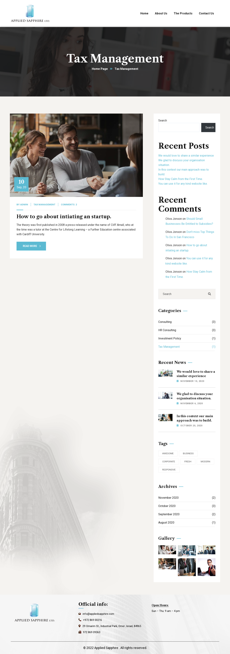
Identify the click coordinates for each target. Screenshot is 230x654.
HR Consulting (186, 330)
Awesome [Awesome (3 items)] (168, 453)
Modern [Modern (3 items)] (205, 461)
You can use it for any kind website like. (183, 183)
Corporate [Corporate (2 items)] (168, 461)
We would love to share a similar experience (186, 155)
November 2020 (186, 497)
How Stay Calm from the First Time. (180, 179)
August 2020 (186, 522)
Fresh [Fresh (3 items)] (187, 461)
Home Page (100, 69)
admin (24, 204)
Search (162, 120)
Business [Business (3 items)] (188, 453)
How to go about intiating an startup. (64, 217)
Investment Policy (186, 338)
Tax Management (44, 204)
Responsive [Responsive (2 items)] (169, 469)
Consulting (186, 322)
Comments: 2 (69, 204)
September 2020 (186, 514)
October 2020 (186, 506)
